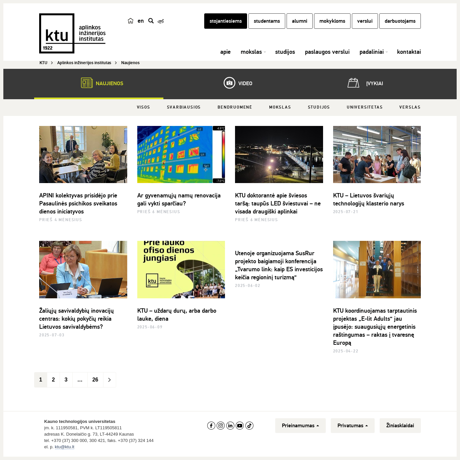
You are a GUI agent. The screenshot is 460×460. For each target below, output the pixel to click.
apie (225, 51)
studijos (285, 51)
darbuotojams (400, 21)
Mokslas (280, 107)
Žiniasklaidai (400, 425)
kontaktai (409, 51)
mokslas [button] (251, 51)
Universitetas (365, 107)
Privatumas (352, 425)
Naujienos (98, 83)
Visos (143, 107)
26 (95, 379)
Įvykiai (364, 83)
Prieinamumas (300, 425)
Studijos (319, 107)
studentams (267, 21)
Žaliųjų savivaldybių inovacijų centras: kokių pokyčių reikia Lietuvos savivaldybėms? (76, 318)
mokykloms (332, 21)
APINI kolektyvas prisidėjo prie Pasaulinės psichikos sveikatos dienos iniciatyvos (78, 203)
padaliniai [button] (372, 51)
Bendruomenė (235, 107)
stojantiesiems (226, 21)
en (141, 20)
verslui (365, 21)
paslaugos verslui (327, 51)
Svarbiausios (184, 107)
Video (234, 83)
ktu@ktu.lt (64, 446)
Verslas (410, 107)
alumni (299, 21)
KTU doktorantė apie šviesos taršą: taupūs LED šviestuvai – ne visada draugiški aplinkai (278, 203)
